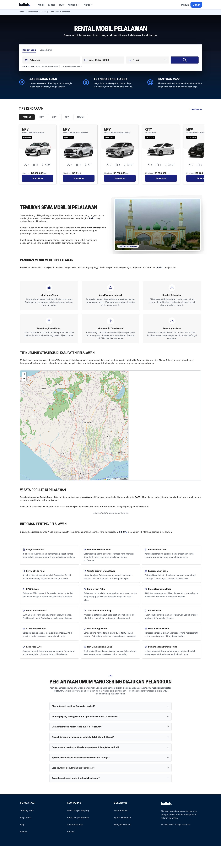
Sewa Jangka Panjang (78, 810)
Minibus (74, 4)
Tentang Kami (27, 810)
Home (21, 12)
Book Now (38, 178)
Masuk (185, 4)
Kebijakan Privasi (122, 824)
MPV (41, 117)
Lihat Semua (196, 109)
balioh (24, 4)
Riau (43, 12)
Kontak (23, 831)
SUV (67, 117)
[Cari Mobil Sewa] (185, 60)
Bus (61, 4)
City (54, 117)
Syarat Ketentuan (122, 817)
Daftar (196, 4)
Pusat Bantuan (121, 810)
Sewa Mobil (33, 12)
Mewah (80, 117)
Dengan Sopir (29, 50)
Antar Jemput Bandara (78, 817)
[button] (24, 374)
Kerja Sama (25, 817)
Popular (27, 117)
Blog (22, 824)
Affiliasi (71, 831)
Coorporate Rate (75, 824)
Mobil (41, 4)
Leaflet (108, 479)
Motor (51, 4)
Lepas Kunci (46, 50)
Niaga (88, 4)
